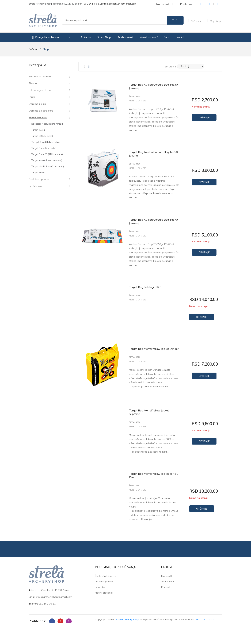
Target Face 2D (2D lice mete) (47, 154)
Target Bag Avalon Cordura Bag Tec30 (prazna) (153, 86)
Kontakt (181, 37)
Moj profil (166, 570)
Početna (86, 37)
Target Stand (38, 172)
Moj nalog (162, 4)
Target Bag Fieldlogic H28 (145, 284)
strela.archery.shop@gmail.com (119, 3)
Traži (175, 20)
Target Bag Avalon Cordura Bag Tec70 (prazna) (153, 219)
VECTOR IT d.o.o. (205, 614)
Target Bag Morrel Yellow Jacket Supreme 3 (149, 408)
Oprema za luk (37, 103)
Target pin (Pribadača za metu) (47, 166)
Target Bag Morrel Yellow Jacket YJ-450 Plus (153, 471)
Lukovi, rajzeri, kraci (40, 90)
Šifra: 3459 (134, 96)
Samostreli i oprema (40, 76)
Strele (32, 96)
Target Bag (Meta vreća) (45, 142)
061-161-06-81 (92, 3)
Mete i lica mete (38, 117)
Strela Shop (104, 37)
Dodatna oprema (39, 179)
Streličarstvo (125, 37)
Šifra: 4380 (134, 419)
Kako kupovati (149, 37)
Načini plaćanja (104, 587)
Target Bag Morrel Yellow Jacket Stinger (153, 345)
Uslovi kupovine (104, 576)
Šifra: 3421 (134, 230)
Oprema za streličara (41, 110)
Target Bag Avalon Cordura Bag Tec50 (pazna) (153, 153)
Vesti (167, 37)
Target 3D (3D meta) (42, 136)
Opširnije (204, 117)
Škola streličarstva (105, 570)
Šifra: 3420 (134, 163)
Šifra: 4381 (134, 481)
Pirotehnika (35, 186)
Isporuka (100, 582)
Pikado (33, 83)
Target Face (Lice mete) (43, 148)
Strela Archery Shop (127, 614)
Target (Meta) (38, 129)
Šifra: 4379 (134, 354)
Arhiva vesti (167, 576)
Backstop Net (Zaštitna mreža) (47, 123)
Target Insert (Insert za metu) (46, 160)
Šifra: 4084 (134, 293)
